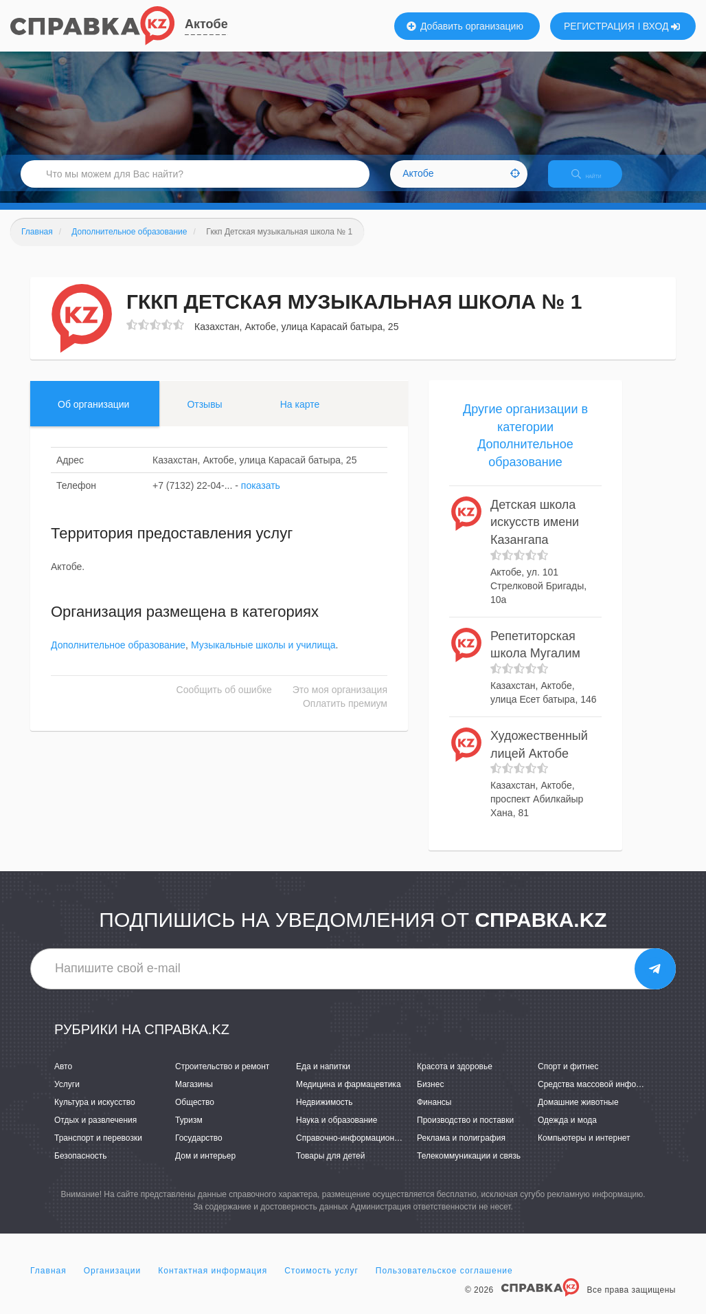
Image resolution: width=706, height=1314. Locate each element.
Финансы (434, 1114)
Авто (63, 1078)
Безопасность (80, 1168)
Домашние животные (578, 1114)
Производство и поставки (465, 1132)
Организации (112, 1282)
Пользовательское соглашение (444, 1282)
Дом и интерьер (205, 1168)
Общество (194, 1114)
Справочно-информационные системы (370, 1149)
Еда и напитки (323, 1078)
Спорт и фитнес (568, 1078)
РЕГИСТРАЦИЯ (599, 26)
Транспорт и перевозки (98, 1149)
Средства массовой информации (601, 1096)
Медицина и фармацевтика (348, 1096)
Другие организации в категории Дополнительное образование (525, 447)
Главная (48, 1282)
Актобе (206, 24)
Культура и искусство (94, 1114)
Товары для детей (330, 1168)
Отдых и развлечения (95, 1132)
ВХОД (662, 26)
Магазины (194, 1096)
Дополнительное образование (118, 657)
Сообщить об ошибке (224, 702)
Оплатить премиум (345, 715)
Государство (199, 1149)
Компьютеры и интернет (584, 1149)
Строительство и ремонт (222, 1078)
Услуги (67, 1096)
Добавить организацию (465, 26)
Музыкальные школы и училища (263, 657)
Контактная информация (212, 1282)
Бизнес (430, 1096)
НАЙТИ (596, 182)
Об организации (93, 415)
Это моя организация (340, 702)
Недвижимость (324, 1114)
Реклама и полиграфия (461, 1149)
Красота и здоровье (454, 1078)
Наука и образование (336, 1132)
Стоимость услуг (321, 1282)
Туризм (189, 1132)
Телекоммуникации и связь (469, 1168)
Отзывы (204, 415)
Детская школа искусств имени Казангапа (534, 534)
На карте (300, 415)
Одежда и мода (567, 1132)
